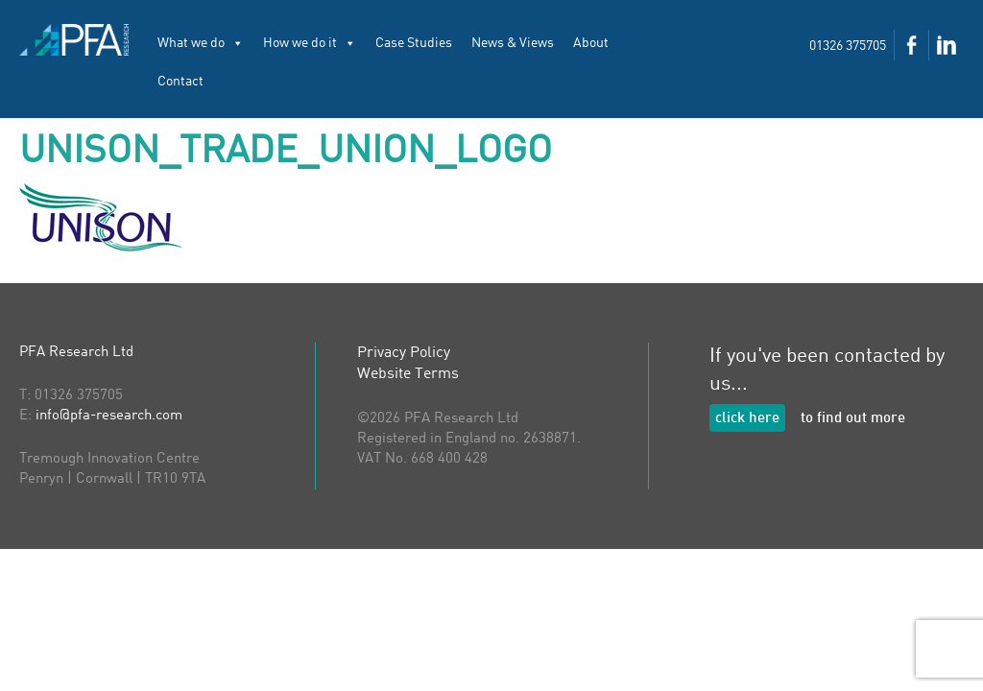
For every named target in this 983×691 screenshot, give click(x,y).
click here (747, 419)
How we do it (309, 43)
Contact (180, 81)
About (591, 43)
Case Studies (413, 43)
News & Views (512, 43)
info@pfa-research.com (109, 416)
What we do (200, 43)
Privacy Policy (403, 353)
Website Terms (408, 374)
